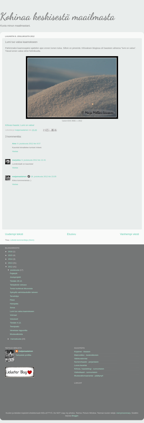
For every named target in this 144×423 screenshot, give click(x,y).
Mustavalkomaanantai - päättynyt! (88, 376)
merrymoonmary (123, 413)
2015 (10, 255)
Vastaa (15, 151)
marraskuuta (16, 339)
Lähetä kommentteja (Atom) (22, 240)
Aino (14, 143)
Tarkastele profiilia (23, 355)
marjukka (16, 160)
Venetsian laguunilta (18, 330)
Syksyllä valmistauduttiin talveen (24, 292)
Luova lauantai (80, 365)
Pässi (12, 300)
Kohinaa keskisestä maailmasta (57, 16)
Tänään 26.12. (16, 281)
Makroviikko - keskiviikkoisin (86, 355)
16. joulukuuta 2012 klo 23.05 (43, 176)
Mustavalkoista (16, 334)
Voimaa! (13, 315)
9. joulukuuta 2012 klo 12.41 (33, 160)
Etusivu (71, 234)
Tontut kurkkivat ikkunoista (21, 288)
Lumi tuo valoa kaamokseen (22, 311)
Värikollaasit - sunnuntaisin (85, 372)
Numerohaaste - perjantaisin (86, 362)
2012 (10, 267)
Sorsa (12, 307)
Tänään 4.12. (15, 323)
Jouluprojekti (15, 277)
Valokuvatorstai (80, 358)
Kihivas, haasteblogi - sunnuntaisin (89, 369)
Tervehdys (14, 296)
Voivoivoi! (14, 319)
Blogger (75, 416)
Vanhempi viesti (129, 234)
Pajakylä (13, 273)
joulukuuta (15, 270)
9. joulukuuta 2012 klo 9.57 (28, 143)
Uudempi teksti (14, 234)
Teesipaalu (14, 326)
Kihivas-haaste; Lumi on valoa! (19, 125)
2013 (10, 263)
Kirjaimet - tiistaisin (82, 352)
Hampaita (14, 304)
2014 (10, 259)
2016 (10, 251)
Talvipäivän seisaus (18, 285)
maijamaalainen (19, 176)
